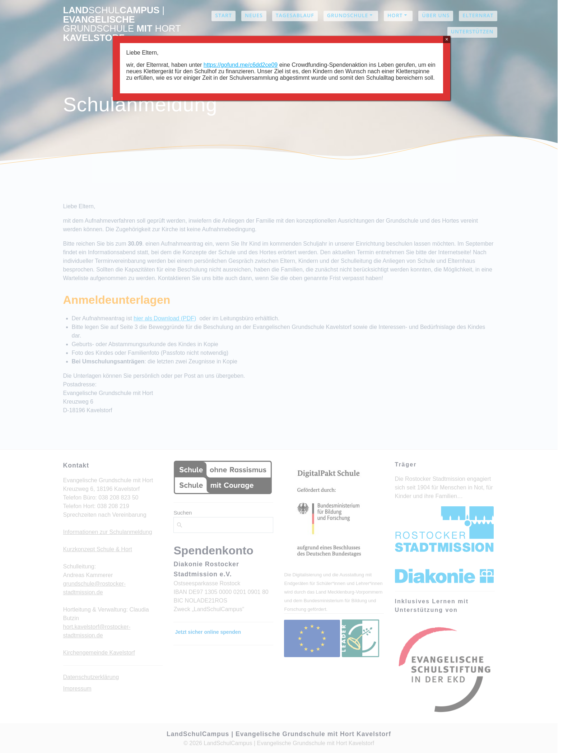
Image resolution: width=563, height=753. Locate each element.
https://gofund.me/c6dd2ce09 (241, 65)
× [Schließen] (446, 39)
